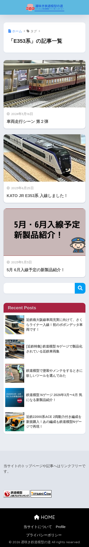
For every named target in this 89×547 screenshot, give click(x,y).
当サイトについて (37, 527)
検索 (80, 288)
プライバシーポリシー (44, 535)
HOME (44, 517)
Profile (61, 527)
